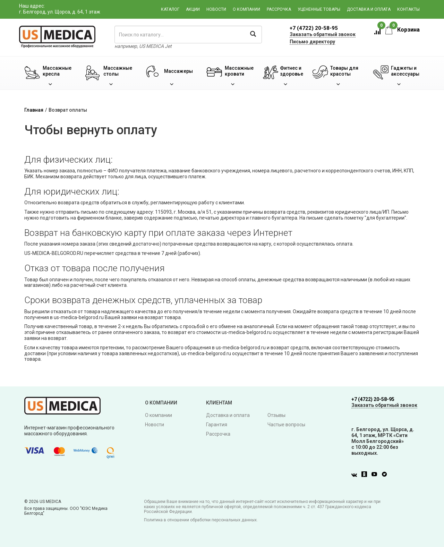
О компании (246, 9)
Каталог (170, 9)
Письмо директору (312, 41)
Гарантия (216, 424)
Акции (193, 9)
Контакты (408, 9)
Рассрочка (279, 9)
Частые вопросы (286, 424)
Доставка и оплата (369, 9)
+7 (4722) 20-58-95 (314, 28)
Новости (216, 9)
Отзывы (276, 415)
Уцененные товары (319, 9)
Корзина (402, 29)
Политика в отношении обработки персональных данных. (201, 520)
